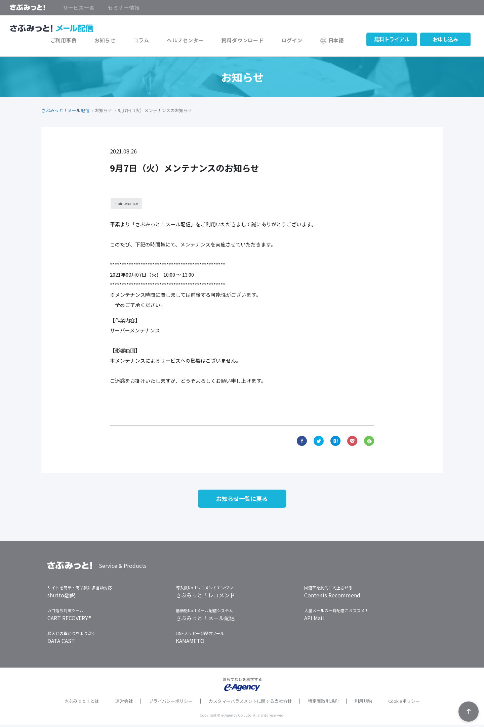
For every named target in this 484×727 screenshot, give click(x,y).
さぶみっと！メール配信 (65, 110)
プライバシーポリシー (171, 703)
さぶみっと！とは (81, 703)
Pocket (352, 441)
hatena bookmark (335, 441)
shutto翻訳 (61, 597)
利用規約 (363, 703)
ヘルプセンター (200, 41)
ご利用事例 (91, 41)
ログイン (298, 41)
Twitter (319, 441)
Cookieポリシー (404, 703)
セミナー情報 (124, 7)
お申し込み (445, 41)
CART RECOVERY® (69, 620)
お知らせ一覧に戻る (242, 500)
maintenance (127, 204)
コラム (160, 41)
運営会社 (124, 703)
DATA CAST (61, 643)
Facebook (302, 441)
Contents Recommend (332, 597)
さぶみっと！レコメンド (205, 597)
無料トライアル (391, 41)
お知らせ (127, 41)
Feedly (369, 441)
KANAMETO (190, 643)
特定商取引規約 (323, 703)
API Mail (314, 620)
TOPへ (468, 711)
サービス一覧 (79, 7)
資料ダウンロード (253, 41)
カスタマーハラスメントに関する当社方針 (250, 703)
